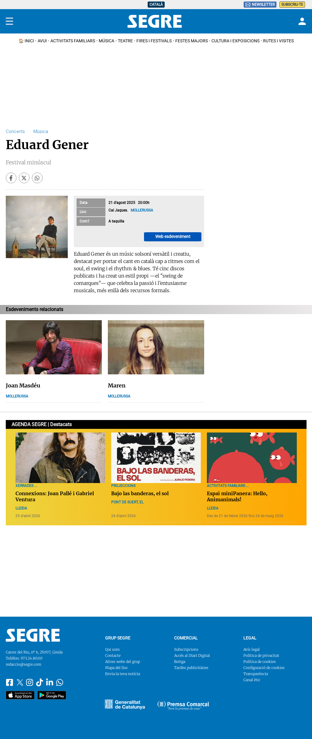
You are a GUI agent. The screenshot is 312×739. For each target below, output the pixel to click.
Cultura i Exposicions (235, 40)
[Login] (301, 21)
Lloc (83, 212)
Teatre (125, 40)
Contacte (113, 655)
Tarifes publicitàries (191, 667)
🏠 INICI (26, 40)
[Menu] (9, 21)
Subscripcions (186, 649)
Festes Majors (191, 40)
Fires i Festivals (154, 40)
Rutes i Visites (278, 40)
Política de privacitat (261, 655)
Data (83, 203)
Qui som (112, 649)
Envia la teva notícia (122, 673)
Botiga (179, 661)
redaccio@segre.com (23, 664)
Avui (42, 40)
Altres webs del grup (122, 661)
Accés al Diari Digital (192, 655)
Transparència (255, 673)
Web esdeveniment (172, 236)
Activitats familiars (72, 40)
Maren (116, 385)
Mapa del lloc (116, 667)
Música (106, 40)
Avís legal (251, 649)
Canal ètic (251, 680)
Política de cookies (259, 661)
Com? (84, 221)
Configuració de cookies (264, 667)
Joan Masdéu (23, 385)
